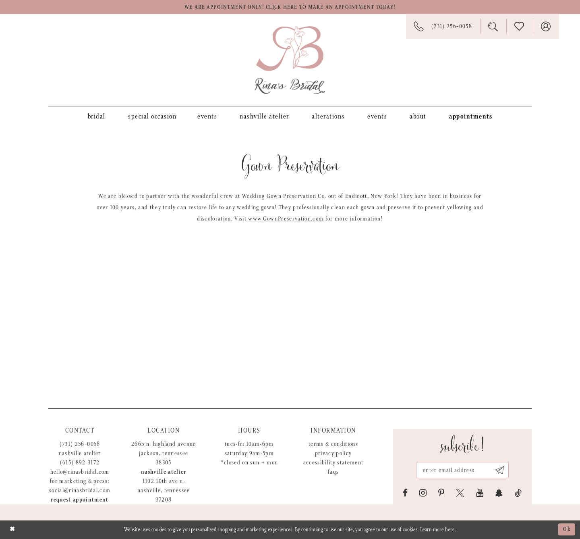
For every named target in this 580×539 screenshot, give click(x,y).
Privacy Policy (333, 453)
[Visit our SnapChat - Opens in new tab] (499, 493)
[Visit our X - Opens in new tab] (460, 493)
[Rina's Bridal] (290, 60)
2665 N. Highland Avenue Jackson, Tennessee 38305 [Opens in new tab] (163, 453)
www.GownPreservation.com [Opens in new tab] (285, 219)
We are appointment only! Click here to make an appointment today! (290, 7)
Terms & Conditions (333, 444)
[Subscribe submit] (500, 470)
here (450, 529)
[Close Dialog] (12, 529)
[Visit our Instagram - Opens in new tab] (423, 493)
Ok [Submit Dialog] (567, 529)
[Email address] (462, 470)
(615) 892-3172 (80, 462)
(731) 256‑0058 (80, 444)
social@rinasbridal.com (79, 490)
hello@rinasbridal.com (80, 472)
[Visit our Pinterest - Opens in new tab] (441, 493)
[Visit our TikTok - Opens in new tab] (518, 493)
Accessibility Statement (333, 462)
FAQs (333, 472)
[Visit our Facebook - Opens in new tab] (405, 493)
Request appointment (79, 500)
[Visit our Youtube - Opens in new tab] (479, 493)
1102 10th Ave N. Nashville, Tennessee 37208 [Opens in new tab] (163, 490)
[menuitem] (96, 116)
